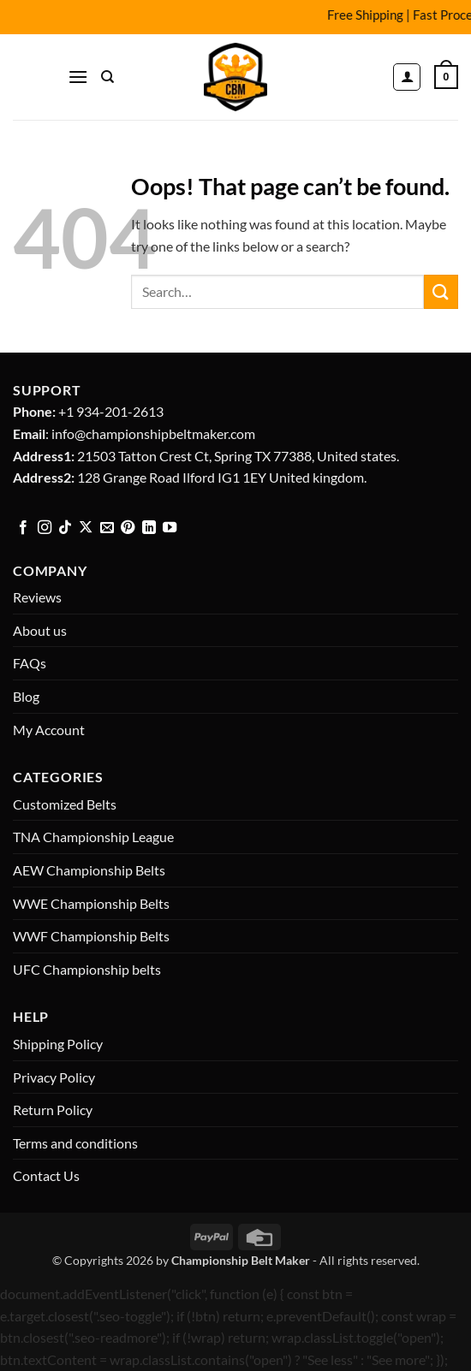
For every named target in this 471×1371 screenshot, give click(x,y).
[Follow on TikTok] (65, 528)
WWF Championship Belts (91, 936)
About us (40, 630)
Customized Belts (64, 804)
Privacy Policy (54, 1077)
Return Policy (52, 1109)
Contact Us (46, 1175)
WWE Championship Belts (91, 903)
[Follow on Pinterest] (127, 528)
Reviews (37, 597)
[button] (78, 77)
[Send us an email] (107, 528)
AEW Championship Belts (89, 870)
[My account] (406, 77)
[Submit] (441, 291)
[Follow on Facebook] (23, 528)
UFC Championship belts (87, 969)
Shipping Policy (58, 1044)
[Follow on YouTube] (169, 528)
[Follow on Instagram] (44, 528)
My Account (49, 729)
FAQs (29, 663)
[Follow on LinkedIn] (149, 528)
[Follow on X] (85, 528)
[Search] (107, 77)
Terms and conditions (75, 1143)
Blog (26, 696)
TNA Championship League (93, 836)
